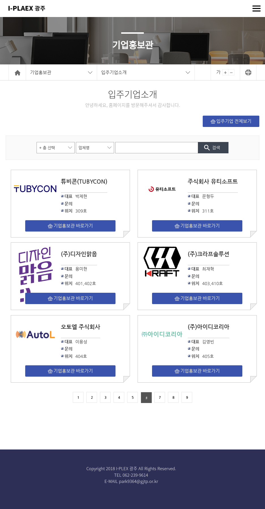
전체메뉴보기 (256, 8)
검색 (216, 147)
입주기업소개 (114, 72)
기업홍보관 (40, 72)
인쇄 (248, 72)
